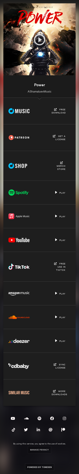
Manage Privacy (39, 449)
